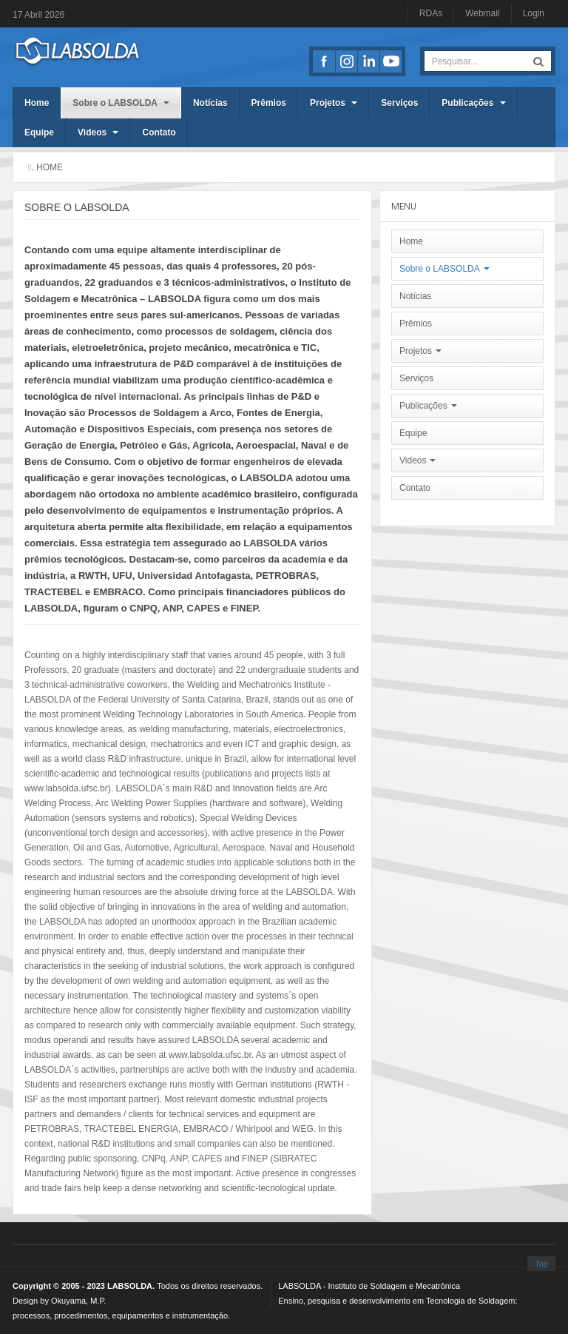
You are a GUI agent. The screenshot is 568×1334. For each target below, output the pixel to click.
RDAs (430, 13)
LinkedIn (368, 61)
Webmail (482, 13)
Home (36, 103)
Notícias (210, 103)
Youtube (390, 61)
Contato (158, 132)
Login (533, 13)
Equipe (39, 132)
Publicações (473, 103)
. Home (47, 167)
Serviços (399, 103)
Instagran (346, 61)
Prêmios (268, 103)
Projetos (333, 103)
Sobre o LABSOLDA (120, 103)
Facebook (324, 61)
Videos (98, 132)
